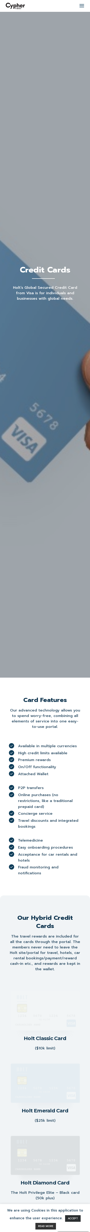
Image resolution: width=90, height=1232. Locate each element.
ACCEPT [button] (73, 1218)
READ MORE (45, 1226)
